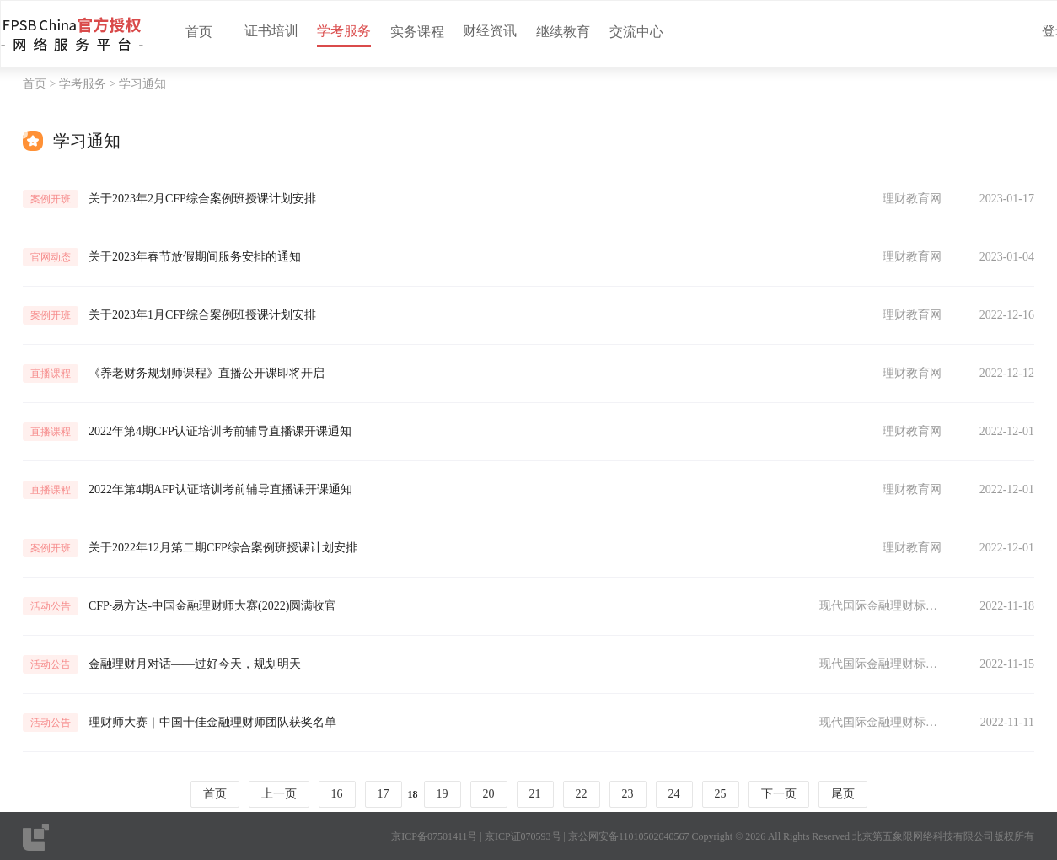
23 (628, 793)
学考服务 (344, 31)
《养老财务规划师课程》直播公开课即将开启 (207, 373)
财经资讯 (490, 31)
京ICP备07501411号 (434, 836)
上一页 (279, 793)
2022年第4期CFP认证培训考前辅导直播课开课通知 (220, 431)
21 (535, 793)
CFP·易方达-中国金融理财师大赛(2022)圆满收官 (212, 605)
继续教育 (563, 31)
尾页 (843, 793)
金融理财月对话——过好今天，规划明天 (195, 664)
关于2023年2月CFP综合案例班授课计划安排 (202, 198)
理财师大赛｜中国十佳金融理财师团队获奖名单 (212, 722)
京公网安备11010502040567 (628, 836)
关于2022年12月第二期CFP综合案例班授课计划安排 (223, 547)
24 (674, 793)
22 (582, 793)
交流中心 (636, 31)
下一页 (779, 793)
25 (721, 793)
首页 (198, 31)
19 (442, 793)
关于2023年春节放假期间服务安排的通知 (195, 256)
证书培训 (271, 31)
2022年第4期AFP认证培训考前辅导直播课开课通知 (220, 489)
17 (383, 793)
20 (489, 793)
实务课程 (417, 31)
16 (337, 793)
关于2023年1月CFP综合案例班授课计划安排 (202, 315)
